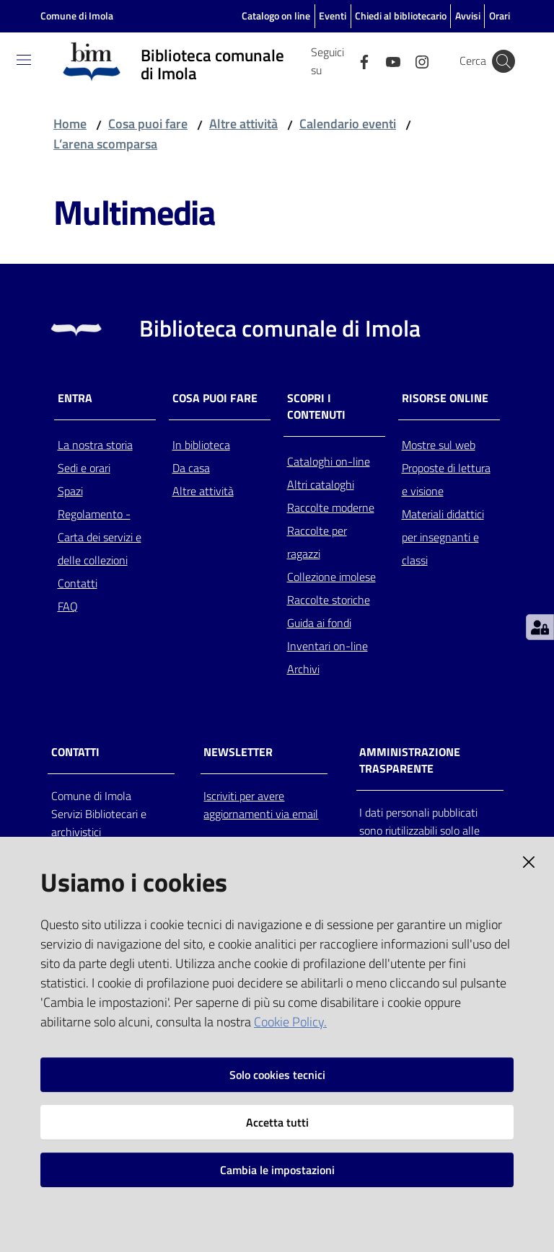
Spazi (70, 491)
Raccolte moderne (330, 507)
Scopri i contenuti (316, 406)
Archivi (303, 669)
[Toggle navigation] (23, 59)
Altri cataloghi (320, 484)
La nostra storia (95, 444)
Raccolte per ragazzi (317, 542)
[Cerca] (503, 61)
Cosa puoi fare (148, 123)
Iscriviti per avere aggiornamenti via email (260, 804)
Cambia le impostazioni (277, 1169)
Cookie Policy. (290, 1021)
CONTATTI (75, 752)
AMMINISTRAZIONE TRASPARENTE (409, 760)
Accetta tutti (277, 1122)
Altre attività (243, 123)
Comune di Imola (76, 15)
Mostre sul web (438, 444)
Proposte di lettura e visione (446, 479)
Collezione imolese (331, 576)
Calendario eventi (347, 123)
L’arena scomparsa (105, 144)
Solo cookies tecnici (277, 1074)
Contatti (77, 583)
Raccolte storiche (328, 599)
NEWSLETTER (238, 752)
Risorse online (445, 398)
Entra (75, 398)
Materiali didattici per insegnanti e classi (443, 537)
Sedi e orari (84, 467)
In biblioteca (201, 444)
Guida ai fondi (319, 622)
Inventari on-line (327, 645)
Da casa (191, 467)
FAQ (68, 606)
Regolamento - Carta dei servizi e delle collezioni (99, 537)
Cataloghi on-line (328, 461)
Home (70, 123)
